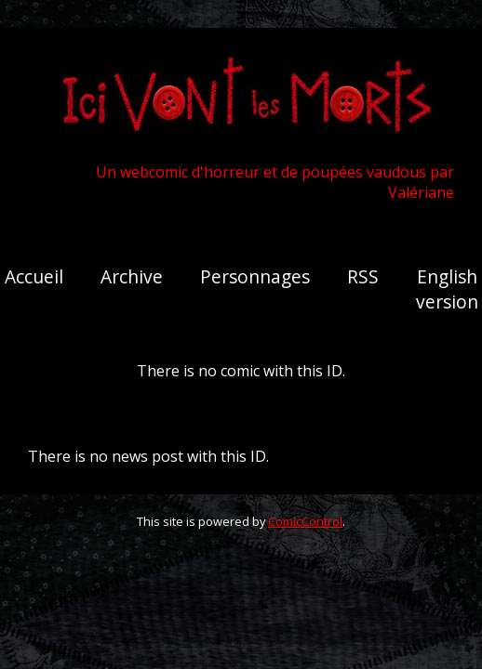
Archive (131, 276)
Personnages (255, 276)
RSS (363, 276)
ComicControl (305, 521)
